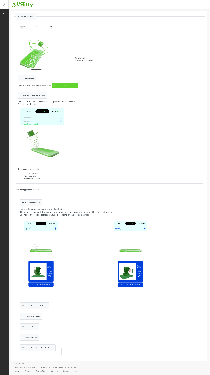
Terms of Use (41, 371)
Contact (66, 371)
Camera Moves (29, 327)
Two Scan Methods (31, 202)
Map (76, 371)
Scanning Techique (31, 316)
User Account (27, 78)
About (17, 371)
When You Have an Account (32, 95)
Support (54, 371)
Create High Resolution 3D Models (38, 348)
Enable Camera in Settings (34, 305)
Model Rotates (29, 337)
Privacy (27, 371)
